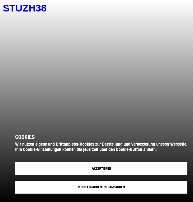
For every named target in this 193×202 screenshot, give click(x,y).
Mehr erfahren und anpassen (101, 187)
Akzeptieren (101, 168)
